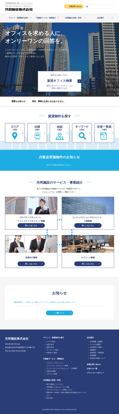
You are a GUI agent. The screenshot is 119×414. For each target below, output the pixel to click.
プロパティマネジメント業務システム (59, 390)
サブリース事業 (51, 374)
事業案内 (92, 350)
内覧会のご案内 (51, 352)
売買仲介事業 (50, 371)
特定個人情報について (97, 358)
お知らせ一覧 (92, 368)
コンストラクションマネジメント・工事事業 (61, 368)
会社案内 (100, 18)
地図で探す (49, 347)
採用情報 (92, 355)
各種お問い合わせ (94, 364)
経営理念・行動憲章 (96, 352)
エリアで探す (50, 341)
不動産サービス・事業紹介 (46, 18)
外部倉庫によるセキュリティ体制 (57, 387)
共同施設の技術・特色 (73, 18)
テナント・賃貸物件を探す (18, 18)
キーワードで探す (52, 350)
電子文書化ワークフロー (54, 384)
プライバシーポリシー (95, 373)
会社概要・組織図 (95, 341)
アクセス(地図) (94, 344)
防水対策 (49, 398)
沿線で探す (49, 344)
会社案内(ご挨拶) (95, 347)
